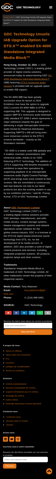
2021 (12, 17)
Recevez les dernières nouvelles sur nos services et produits (25, 453)
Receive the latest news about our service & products (28, 321)
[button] (50, 7)
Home (6, 17)
